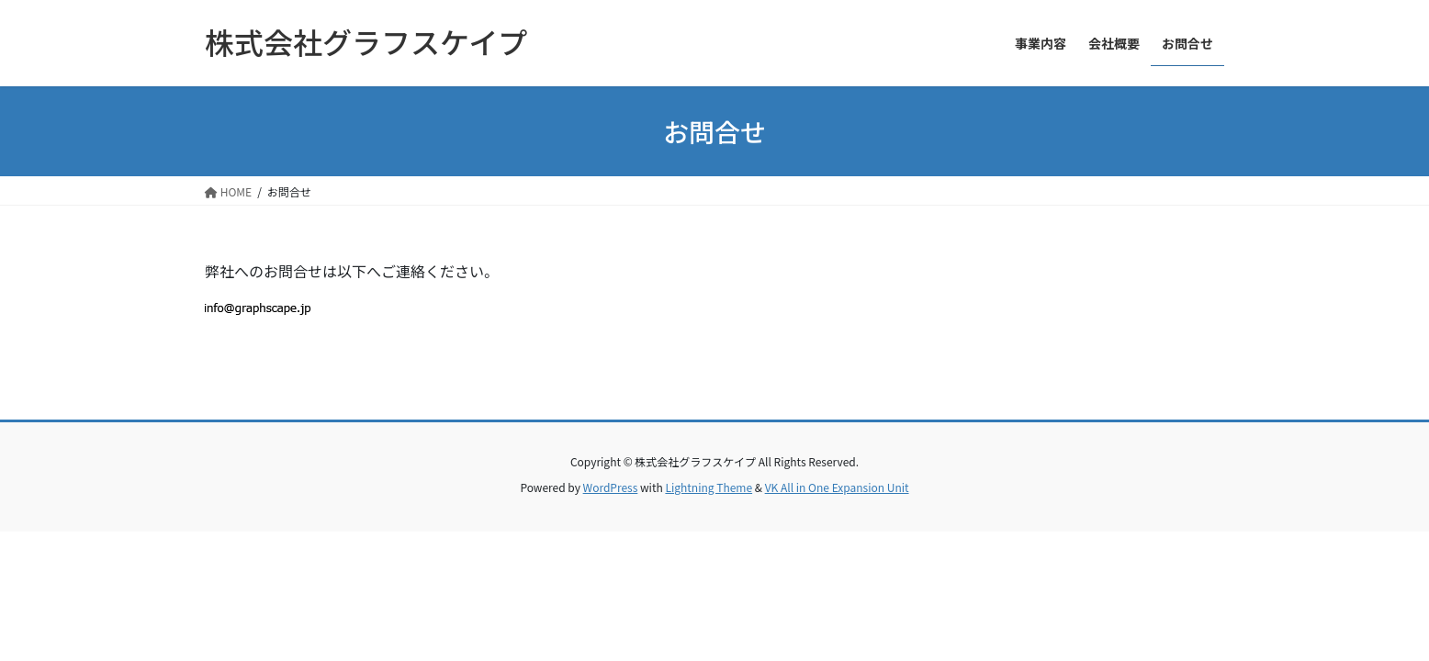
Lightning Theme (708, 487)
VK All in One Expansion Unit (837, 487)
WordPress (610, 487)
